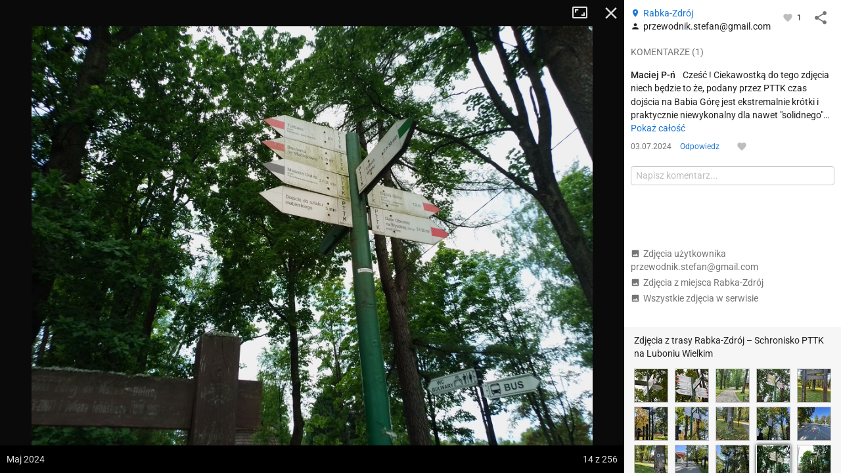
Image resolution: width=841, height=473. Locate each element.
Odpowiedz (699, 146)
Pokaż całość (658, 128)
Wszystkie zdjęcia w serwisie (694, 298)
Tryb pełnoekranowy (585, 13)
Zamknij (611, 13)
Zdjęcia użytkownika (694, 260)
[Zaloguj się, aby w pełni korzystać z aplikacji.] (788, 17)
